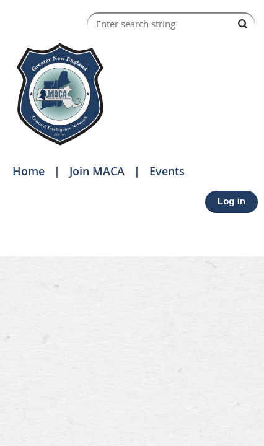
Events (167, 171)
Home (28, 171)
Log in (231, 201)
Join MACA (97, 171)
